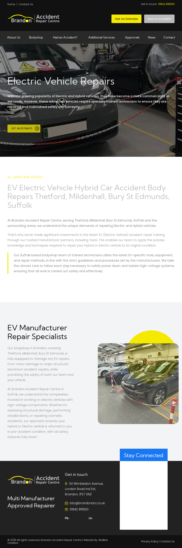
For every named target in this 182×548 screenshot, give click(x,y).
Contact (169, 37)
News (152, 37)
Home (11, 4)
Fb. (67, 518)
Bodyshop (36, 37)
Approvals (132, 37)
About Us (13, 37)
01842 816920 (79, 509)
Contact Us (26, 4)
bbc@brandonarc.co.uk (87, 503)
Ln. (91, 518)
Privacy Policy (149, 541)
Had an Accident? (65, 37)
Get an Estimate (126, 19)
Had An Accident (159, 19)
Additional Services (101, 37)
